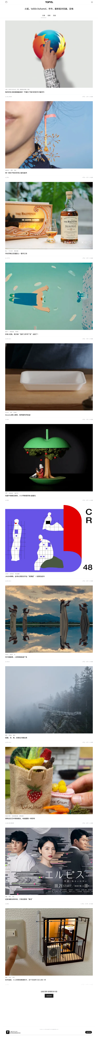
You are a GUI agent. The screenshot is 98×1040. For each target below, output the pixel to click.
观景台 (10, 735)
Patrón (6, 654)
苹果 (6, 493)
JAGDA (6, 573)
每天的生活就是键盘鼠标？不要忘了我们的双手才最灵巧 (24, 92)
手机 (11, 412)
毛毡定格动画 (15, 816)
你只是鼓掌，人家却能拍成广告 (16, 657)
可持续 (16, 331)
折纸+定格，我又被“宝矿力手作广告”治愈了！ (22, 334)
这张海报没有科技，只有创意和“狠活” (19, 899)
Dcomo (7, 412)
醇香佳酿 (16, 251)
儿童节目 (16, 493)
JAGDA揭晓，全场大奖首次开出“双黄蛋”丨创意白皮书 (25, 576)
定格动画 (12, 331)
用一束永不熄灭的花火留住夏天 (16, 173)
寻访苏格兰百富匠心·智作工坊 (16, 253)
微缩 (6, 977)
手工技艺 (11, 251)
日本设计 (12, 573)
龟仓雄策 (17, 573)
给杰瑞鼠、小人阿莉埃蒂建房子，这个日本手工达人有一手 (25, 980)
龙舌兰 (11, 654)
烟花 (12, 170)
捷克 (14, 735)
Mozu (10, 977)
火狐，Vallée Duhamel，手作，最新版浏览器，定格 (17, 89)
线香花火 (7, 170)
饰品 (15, 170)
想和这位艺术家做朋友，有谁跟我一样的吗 (20, 818)
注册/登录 (49, 996)
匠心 (6, 251)
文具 (13, 896)
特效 (10, 896)
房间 (13, 977)
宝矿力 (6, 331)
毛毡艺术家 (7, 816)
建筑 (6, 735)
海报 (6, 896)
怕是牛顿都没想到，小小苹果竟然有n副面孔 (20, 495)
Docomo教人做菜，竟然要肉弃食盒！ (18, 415)
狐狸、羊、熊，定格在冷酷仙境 (16, 738)
